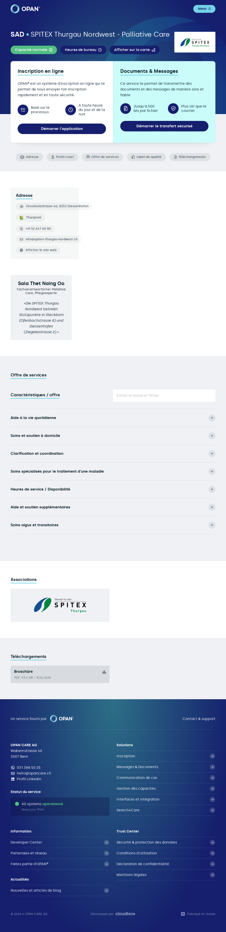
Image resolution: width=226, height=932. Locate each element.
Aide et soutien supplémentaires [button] (113, 507)
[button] (34, 50)
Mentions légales (166, 875)
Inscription (166, 756)
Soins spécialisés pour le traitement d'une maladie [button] (113, 471)
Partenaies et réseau (60, 853)
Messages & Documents (166, 767)
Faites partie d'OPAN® (60, 864)
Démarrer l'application (62, 128)
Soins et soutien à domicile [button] (113, 435)
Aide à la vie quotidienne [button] (113, 417)
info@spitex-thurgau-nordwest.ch (52, 239)
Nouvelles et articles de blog (60, 890)
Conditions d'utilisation (166, 853)
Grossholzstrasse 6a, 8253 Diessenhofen (54, 206)
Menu (204, 9)
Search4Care (166, 810)
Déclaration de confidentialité (166, 864)
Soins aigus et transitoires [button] (113, 525)
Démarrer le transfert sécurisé (164, 126)
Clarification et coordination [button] (113, 453)
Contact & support (199, 719)
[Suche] (164, 395)
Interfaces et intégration (166, 799)
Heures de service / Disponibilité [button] (113, 489)
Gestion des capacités (166, 788)
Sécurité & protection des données (166, 842)
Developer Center (60, 842)
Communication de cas (166, 777)
